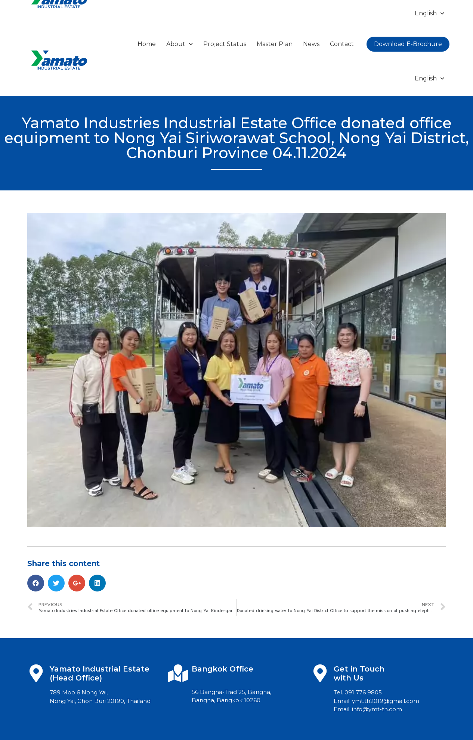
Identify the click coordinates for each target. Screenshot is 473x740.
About (179, 44)
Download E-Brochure (408, 44)
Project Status (224, 44)
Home (146, 44)
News (311, 44)
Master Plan (275, 44)
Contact (342, 44)
